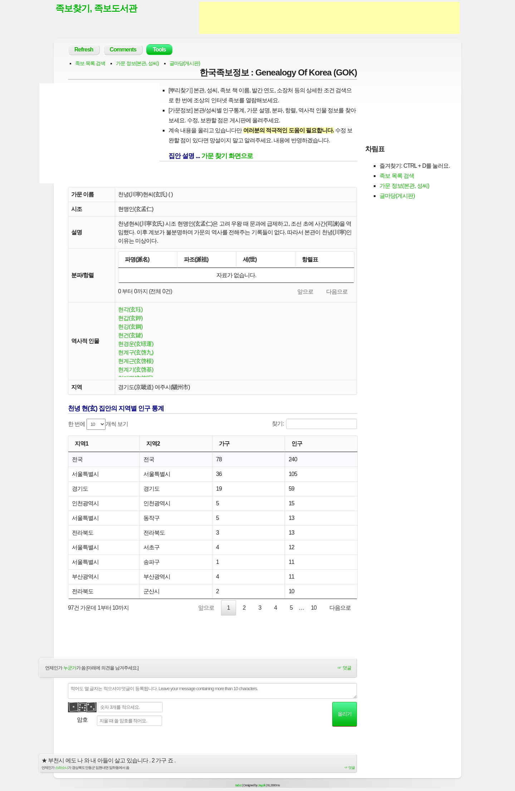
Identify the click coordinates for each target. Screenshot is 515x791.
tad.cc (238, 785)
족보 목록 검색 (90, 63)
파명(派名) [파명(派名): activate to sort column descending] (137, 259)
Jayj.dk (261, 785)
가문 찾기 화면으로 (227, 155)
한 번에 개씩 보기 (98, 424)
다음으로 (337, 292)
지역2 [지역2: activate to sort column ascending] (153, 444)
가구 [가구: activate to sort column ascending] (224, 444)
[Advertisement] (329, 18)
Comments (123, 49)
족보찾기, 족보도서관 (96, 8)
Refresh (83, 49)
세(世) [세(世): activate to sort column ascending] (250, 259)
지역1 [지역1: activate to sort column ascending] (81, 444)
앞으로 (305, 292)
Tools (159, 49)
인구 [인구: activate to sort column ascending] (296, 444)
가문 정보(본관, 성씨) (137, 63)
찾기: (314, 424)
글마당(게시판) (185, 63)
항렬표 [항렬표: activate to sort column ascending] (310, 259)
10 (314, 608)
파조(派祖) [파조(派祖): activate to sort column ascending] (196, 259)
